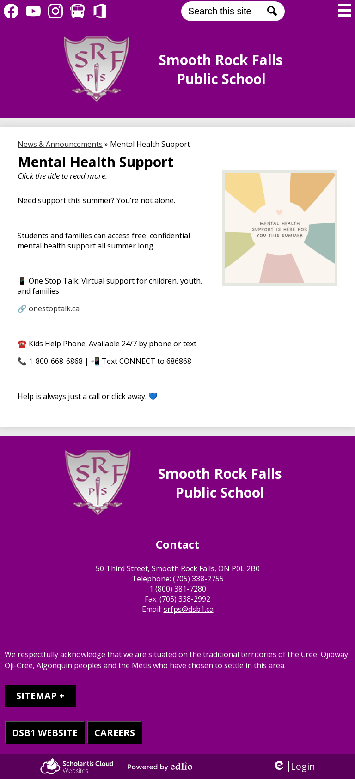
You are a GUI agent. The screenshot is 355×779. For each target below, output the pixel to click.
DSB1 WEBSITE (45, 732)
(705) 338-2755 (198, 579)
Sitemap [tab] (36, 695)
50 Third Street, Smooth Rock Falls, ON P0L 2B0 (178, 568)
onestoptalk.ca (54, 308)
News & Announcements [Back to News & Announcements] (60, 144)
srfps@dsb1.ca (189, 609)
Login (293, 766)
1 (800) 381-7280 (177, 589)
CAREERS (114, 732)
